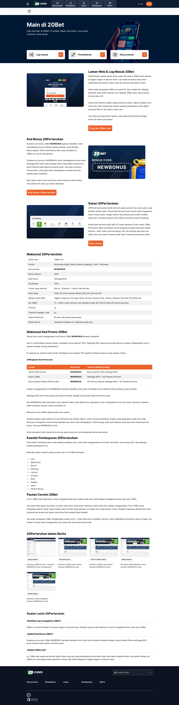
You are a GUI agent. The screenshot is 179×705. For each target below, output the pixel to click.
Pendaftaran (50, 682)
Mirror (102, 682)
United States (123, 672)
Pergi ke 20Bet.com (100, 128)
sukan (66, 682)
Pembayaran (87, 682)
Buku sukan (95, 243)
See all (29, 11)
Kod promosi (32, 682)
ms (142, 4)
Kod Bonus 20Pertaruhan (41, 192)
